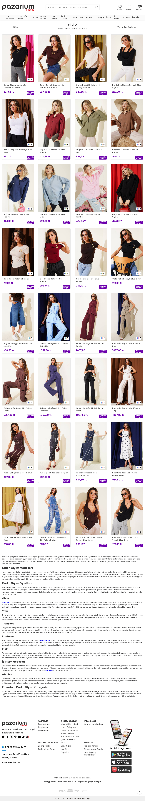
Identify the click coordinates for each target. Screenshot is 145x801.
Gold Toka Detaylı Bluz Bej (17, 279)
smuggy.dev (50, 781)
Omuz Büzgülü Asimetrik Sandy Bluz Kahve (52, 86)
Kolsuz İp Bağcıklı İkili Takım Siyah (90, 409)
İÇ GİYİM (116, 17)
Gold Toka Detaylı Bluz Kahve (87, 280)
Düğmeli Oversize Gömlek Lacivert (16, 215)
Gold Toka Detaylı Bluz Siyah (126, 279)
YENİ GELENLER (10, 17)
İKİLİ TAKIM (64, 17)
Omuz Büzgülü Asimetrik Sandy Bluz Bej (88, 86)
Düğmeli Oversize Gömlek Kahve (125, 151)
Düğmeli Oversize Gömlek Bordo (52, 151)
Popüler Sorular (91, 746)
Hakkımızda (43, 730)
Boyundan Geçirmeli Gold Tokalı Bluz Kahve (89, 538)
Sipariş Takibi (44, 746)
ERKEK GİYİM (43, 17)
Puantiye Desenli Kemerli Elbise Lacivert (88, 474)
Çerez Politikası (68, 739)
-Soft (57, 798)
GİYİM (35, 17)
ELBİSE (74, 17)
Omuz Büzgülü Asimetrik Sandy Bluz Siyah (16, 86)
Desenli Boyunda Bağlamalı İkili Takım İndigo (53, 538)
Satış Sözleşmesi (68, 727)
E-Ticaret (64, 798)
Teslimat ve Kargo (46, 749)
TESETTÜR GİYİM (22, 17)
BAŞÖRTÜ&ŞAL (104, 17)
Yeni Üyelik (66, 746)
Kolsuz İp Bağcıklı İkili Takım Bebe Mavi (54, 344)
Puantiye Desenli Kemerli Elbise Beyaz (124, 474)
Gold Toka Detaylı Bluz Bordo (51, 280)
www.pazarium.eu (11, 762)
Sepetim (65, 752)
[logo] (18, 7)
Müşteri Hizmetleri (69, 724)
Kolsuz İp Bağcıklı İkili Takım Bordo (90, 344)
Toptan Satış (44, 724)
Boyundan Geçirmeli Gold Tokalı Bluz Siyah (125, 538)
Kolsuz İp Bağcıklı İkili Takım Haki (126, 344)
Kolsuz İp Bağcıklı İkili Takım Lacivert (54, 409)
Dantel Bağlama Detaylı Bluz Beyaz (18, 151)
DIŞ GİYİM (54, 17)
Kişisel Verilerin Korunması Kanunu (70, 735)
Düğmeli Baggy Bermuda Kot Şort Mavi (18, 344)
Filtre (15, 27)
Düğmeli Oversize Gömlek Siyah (125, 215)
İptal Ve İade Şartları (93, 724)
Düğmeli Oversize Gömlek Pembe (89, 215)
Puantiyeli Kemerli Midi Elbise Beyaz (18, 538)
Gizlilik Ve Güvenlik (69, 730)
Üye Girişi (65, 749)
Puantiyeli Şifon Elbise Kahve (18, 473)
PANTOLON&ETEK (88, 17)
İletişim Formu (44, 727)
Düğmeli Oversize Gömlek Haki (89, 151)
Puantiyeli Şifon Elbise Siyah (54, 473)
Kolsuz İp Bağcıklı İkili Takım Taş (126, 409)
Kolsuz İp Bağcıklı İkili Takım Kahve (18, 409)
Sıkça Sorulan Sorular (94, 749)
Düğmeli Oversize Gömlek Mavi (52, 215)
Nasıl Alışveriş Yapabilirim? (90, 753)
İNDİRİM (135, 17)
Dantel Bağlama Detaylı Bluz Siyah (126, 86)
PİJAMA (126, 17)
